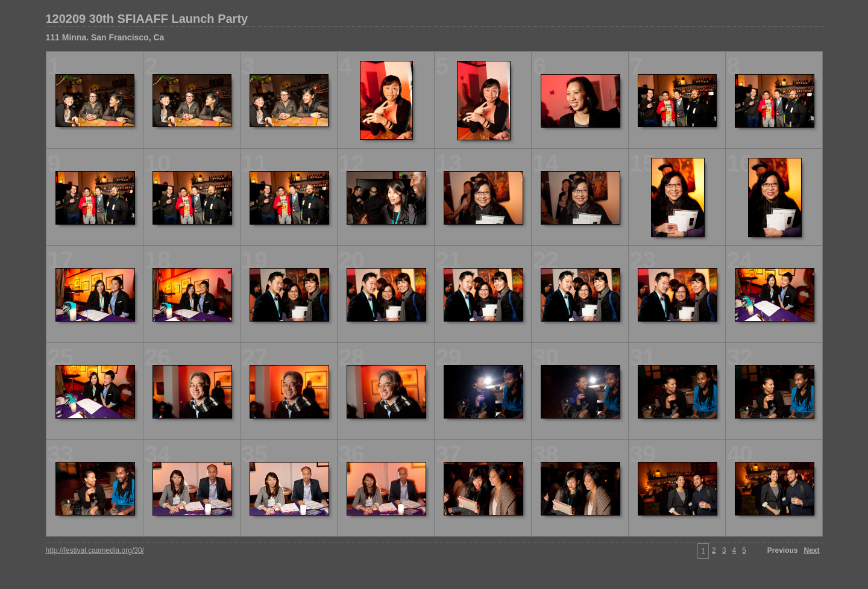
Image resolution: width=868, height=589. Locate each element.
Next (811, 550)
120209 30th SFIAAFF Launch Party (147, 18)
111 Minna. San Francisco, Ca (105, 37)
